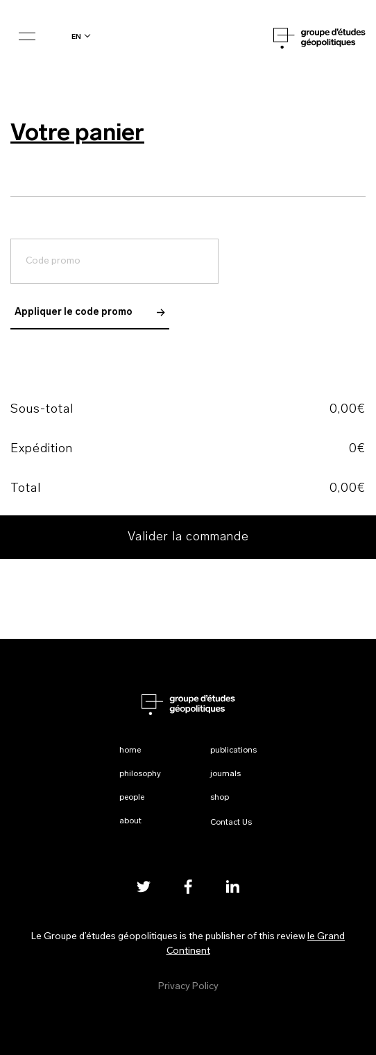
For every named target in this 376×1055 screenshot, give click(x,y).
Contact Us (231, 822)
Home (130, 750)
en (76, 36)
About (130, 821)
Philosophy (140, 774)
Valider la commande (188, 537)
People (131, 798)
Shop (219, 798)
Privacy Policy (188, 986)
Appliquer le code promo (90, 312)
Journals (225, 774)
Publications (233, 750)
